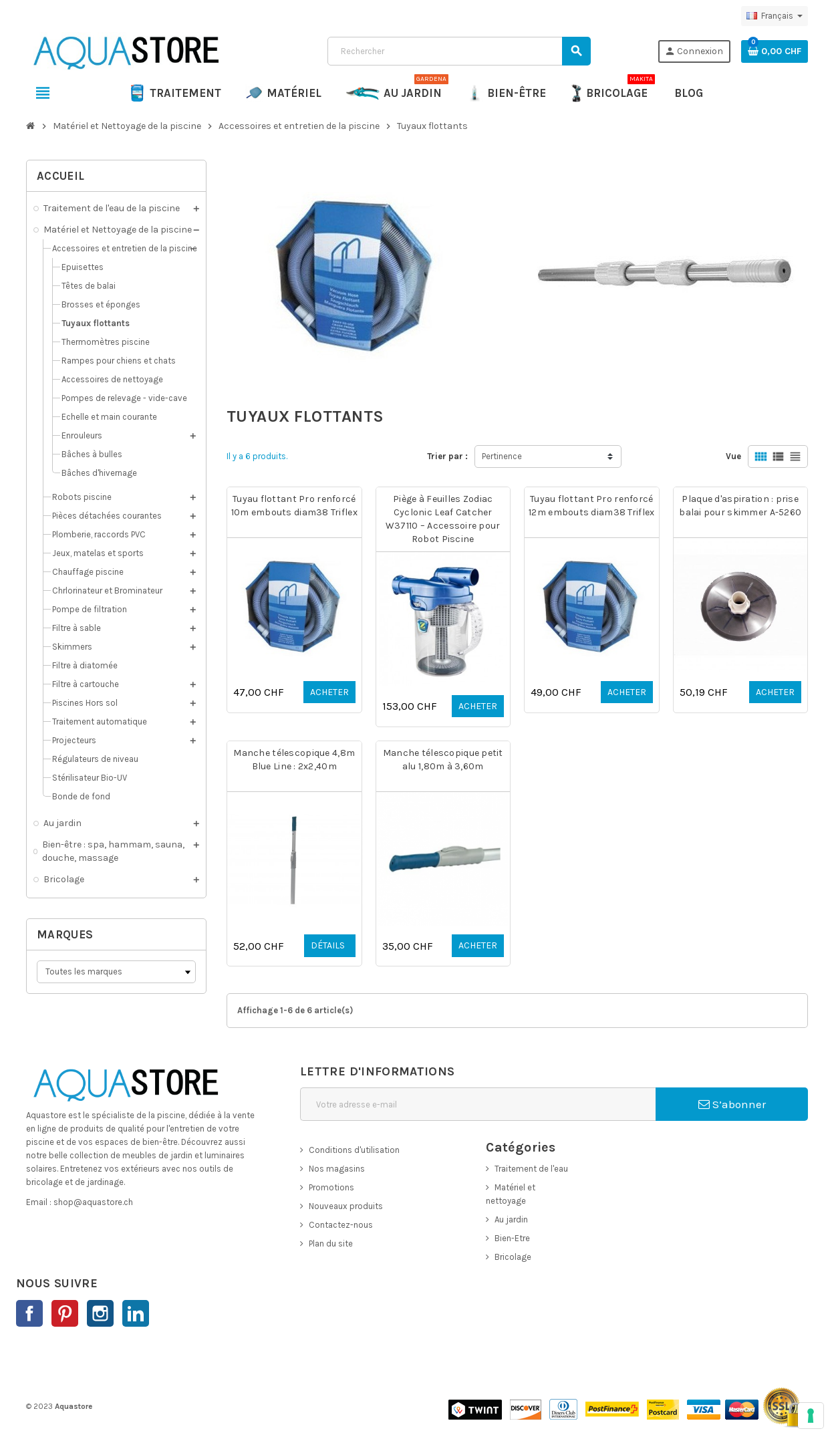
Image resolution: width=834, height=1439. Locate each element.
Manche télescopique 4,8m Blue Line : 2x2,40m (294, 759)
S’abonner (732, 1104)
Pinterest (64, 1313)
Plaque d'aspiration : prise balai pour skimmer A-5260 (740, 505)
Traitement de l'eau (531, 1169)
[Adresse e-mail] (478, 1104)
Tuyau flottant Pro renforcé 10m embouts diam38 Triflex (294, 505)
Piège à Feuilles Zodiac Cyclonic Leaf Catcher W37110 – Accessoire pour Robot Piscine (443, 519)
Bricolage (513, 1257)
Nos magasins (337, 1169)
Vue (733, 456)
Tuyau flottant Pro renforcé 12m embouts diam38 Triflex (591, 505)
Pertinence (502, 456)
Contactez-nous (341, 1225)
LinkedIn (135, 1313)
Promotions (331, 1187)
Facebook (29, 1313)
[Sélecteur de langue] (774, 16)
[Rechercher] (458, 51)
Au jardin (511, 1219)
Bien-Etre (512, 1238)
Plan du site (331, 1243)
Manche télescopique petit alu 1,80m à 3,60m (443, 759)
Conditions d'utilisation (354, 1150)
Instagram (100, 1313)
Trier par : (447, 456)
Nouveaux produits (346, 1206)
